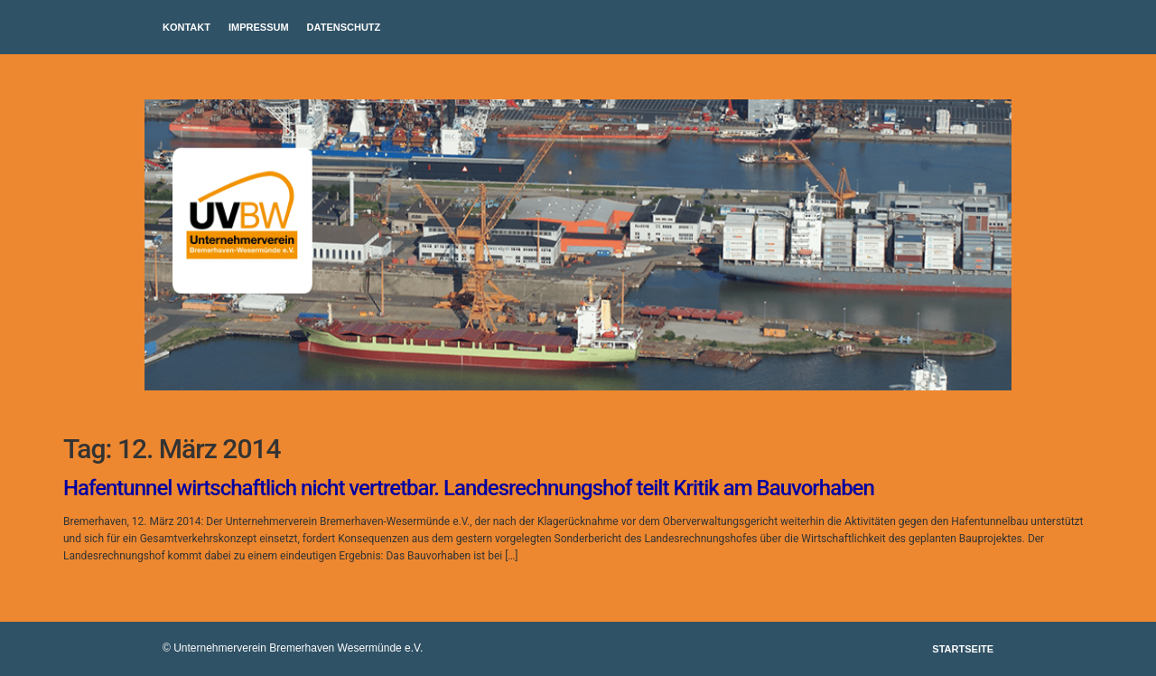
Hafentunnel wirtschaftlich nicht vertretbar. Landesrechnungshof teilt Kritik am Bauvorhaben (468, 488)
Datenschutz (344, 27)
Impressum (258, 27)
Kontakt (186, 27)
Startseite (962, 648)
